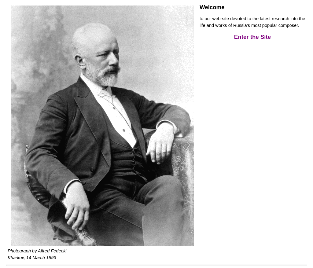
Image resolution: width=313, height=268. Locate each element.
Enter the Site (252, 37)
